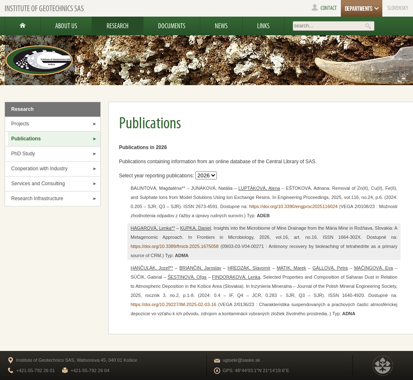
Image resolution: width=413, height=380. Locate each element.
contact (324, 8)
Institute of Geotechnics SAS (44, 8)
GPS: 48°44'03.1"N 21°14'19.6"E (256, 370)
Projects (20, 124)
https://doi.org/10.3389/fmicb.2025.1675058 (175, 246)
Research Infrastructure (37, 198)
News (221, 26)
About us (66, 26)
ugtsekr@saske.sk (241, 360)
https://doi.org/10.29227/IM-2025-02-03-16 (173, 304)
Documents (171, 26)
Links (263, 26)
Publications (26, 139)
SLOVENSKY (397, 8)
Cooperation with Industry (39, 169)
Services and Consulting (38, 183)
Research (118, 26)
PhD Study (23, 154)
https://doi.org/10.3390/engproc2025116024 (293, 206)
